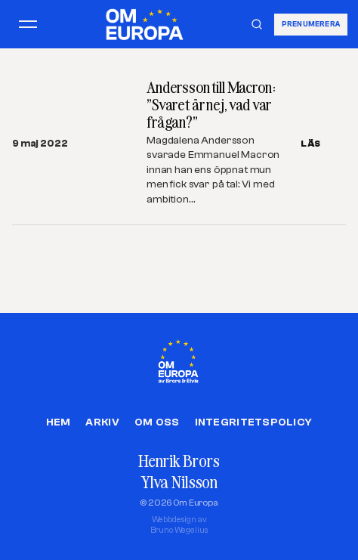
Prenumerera (311, 24)
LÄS (311, 143)
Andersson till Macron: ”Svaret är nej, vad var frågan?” (211, 105)
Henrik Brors (178, 460)
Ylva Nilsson (179, 481)
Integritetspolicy (254, 422)
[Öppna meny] (28, 24)
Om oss (157, 422)
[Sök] (257, 24)
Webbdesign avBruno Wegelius (179, 525)
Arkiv (102, 422)
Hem (58, 422)
